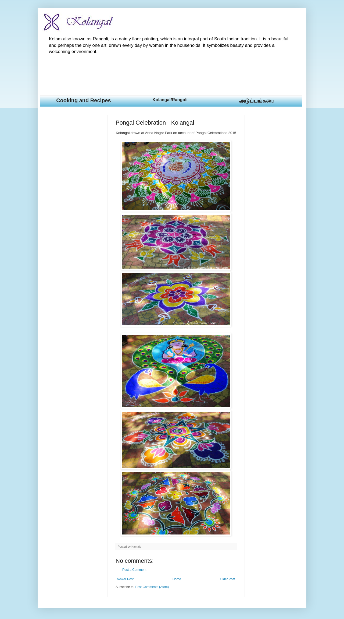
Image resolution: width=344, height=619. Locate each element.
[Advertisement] (146, 74)
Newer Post (125, 579)
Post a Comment (134, 570)
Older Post (227, 579)
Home (177, 579)
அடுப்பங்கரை (256, 101)
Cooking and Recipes (83, 100)
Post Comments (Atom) (152, 587)
